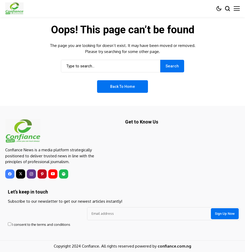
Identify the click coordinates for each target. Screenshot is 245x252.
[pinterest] (42, 174)
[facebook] (9, 174)
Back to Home (122, 86)
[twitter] (20, 174)
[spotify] (63, 174)
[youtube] (52, 174)
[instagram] (31, 174)
